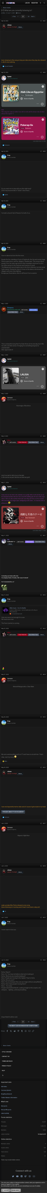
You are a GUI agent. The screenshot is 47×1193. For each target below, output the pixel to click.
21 (23, 16)
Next (32, 16)
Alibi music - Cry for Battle (18, 608)
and (8, 66)
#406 (44, 303)
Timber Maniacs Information (9, 1097)
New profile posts (6, 1109)
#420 (44, 960)
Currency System (6, 1090)
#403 (44, 151)
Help (3, 1070)
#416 (44, 767)
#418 (44, 866)
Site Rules (4, 1086)
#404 (44, 201)
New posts (4, 1106)
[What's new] (40, 3)
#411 (44, 535)
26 (28, 16)
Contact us (5, 1056)
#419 (44, 917)
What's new (4, 1101)
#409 (44, 436)
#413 (44, 628)
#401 (44, 21)
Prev (14, 16)
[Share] (41, 21)
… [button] (20, 16)
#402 (44, 72)
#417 (44, 823)
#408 (44, 393)
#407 (44, 355)
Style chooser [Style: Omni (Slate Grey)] (6, 1052)
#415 (44, 717)
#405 (44, 243)
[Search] (44, 3)
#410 (44, 482)
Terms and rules (7, 1061)
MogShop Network (6, 1094)
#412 (44, 595)
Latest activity (5, 1113)
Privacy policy (6, 1066)
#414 (44, 674)
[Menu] (3, 3)
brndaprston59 (42, 1134)
